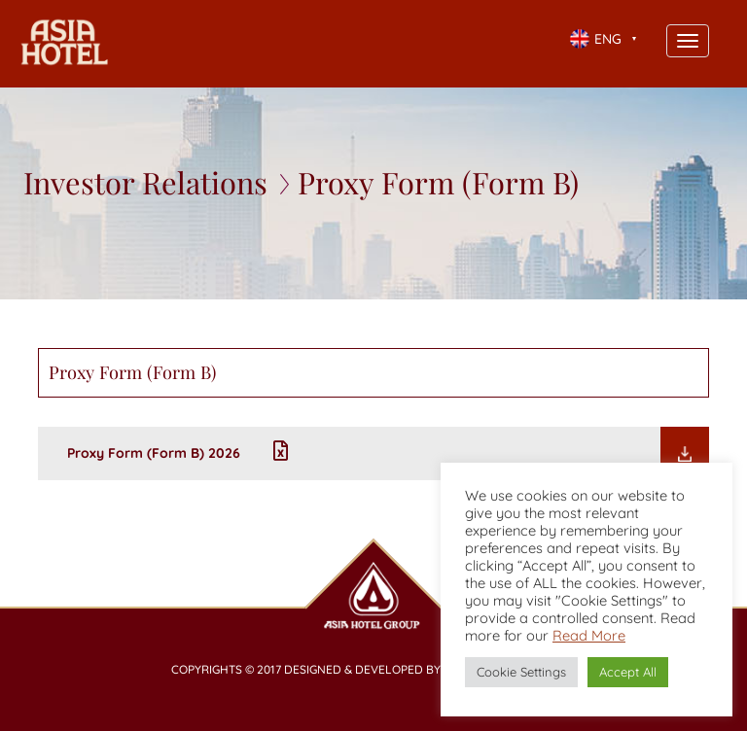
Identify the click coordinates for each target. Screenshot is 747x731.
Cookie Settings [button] (521, 671)
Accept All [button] (628, 671)
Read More (588, 635)
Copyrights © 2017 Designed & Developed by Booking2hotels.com (373, 669)
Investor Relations (145, 182)
